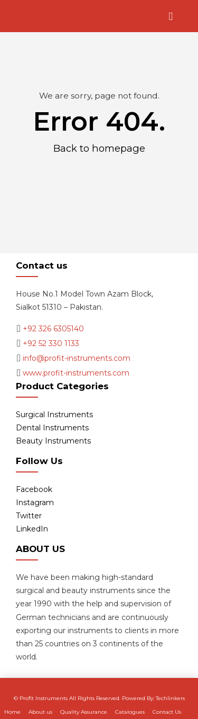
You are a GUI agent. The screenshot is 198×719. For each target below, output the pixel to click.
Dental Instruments (52, 427)
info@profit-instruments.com (76, 358)
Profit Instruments (44, 698)
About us (40, 711)
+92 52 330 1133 (51, 343)
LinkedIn (32, 529)
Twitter (29, 515)
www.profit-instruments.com (76, 373)
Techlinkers (170, 698)
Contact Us (167, 711)
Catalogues (130, 711)
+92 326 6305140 (53, 328)
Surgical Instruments (54, 414)
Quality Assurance (83, 711)
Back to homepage (99, 148)
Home (12, 711)
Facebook (34, 489)
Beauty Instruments (53, 441)
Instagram (35, 502)
